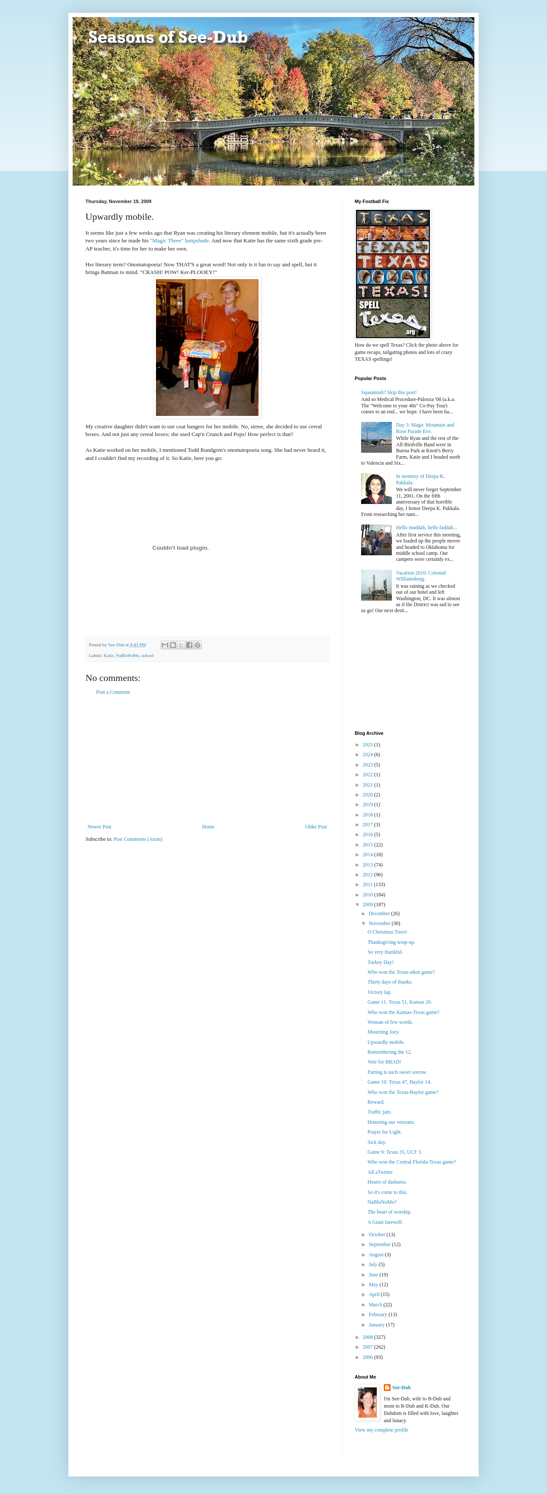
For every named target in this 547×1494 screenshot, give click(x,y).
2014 (368, 855)
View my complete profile (382, 1430)
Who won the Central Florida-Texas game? (412, 1162)
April (375, 1294)
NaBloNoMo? (382, 1202)
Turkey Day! (381, 962)
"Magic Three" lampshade (179, 240)
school (147, 655)
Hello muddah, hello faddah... (426, 527)
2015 (368, 845)
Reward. (376, 1102)
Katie (108, 655)
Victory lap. (380, 992)
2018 (368, 815)
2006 (368, 1357)
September (380, 1244)
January (377, 1325)
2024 (368, 754)
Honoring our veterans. (391, 1122)
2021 (368, 785)
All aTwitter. (380, 1172)
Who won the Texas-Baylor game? (403, 1092)
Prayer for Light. (385, 1132)
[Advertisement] (207, 759)
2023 (368, 765)
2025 (368, 745)
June (374, 1275)
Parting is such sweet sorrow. (397, 1072)
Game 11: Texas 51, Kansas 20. (400, 1002)
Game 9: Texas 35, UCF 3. (395, 1152)
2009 (368, 905)
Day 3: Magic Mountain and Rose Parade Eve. (425, 428)
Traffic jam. (380, 1112)
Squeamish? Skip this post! (389, 392)
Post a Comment (113, 692)
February (378, 1314)
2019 (368, 804)
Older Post (316, 827)
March (376, 1305)
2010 (368, 895)
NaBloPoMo (127, 655)
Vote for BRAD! (384, 1062)
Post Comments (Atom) (138, 839)
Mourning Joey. (384, 1032)
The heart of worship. (390, 1212)
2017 (368, 825)
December (380, 913)
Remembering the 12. (390, 1052)
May (374, 1285)
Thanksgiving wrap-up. (391, 942)
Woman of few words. (390, 1022)
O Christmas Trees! (387, 932)
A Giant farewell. (385, 1222)
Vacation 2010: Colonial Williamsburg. (421, 576)
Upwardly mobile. (386, 1042)
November (380, 923)
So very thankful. (385, 952)
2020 (368, 795)
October (378, 1235)
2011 (368, 884)
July (374, 1264)
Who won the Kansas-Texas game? (403, 1012)
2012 (368, 875)
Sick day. (377, 1142)
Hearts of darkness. (387, 1182)
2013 (368, 865)
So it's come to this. (388, 1192)
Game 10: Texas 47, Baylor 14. (399, 1082)
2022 (368, 775)
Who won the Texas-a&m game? (401, 972)
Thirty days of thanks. (390, 982)
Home (208, 827)
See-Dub (401, 1388)
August (377, 1255)
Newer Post (100, 827)
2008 (368, 1337)
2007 (368, 1347)
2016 (368, 834)
